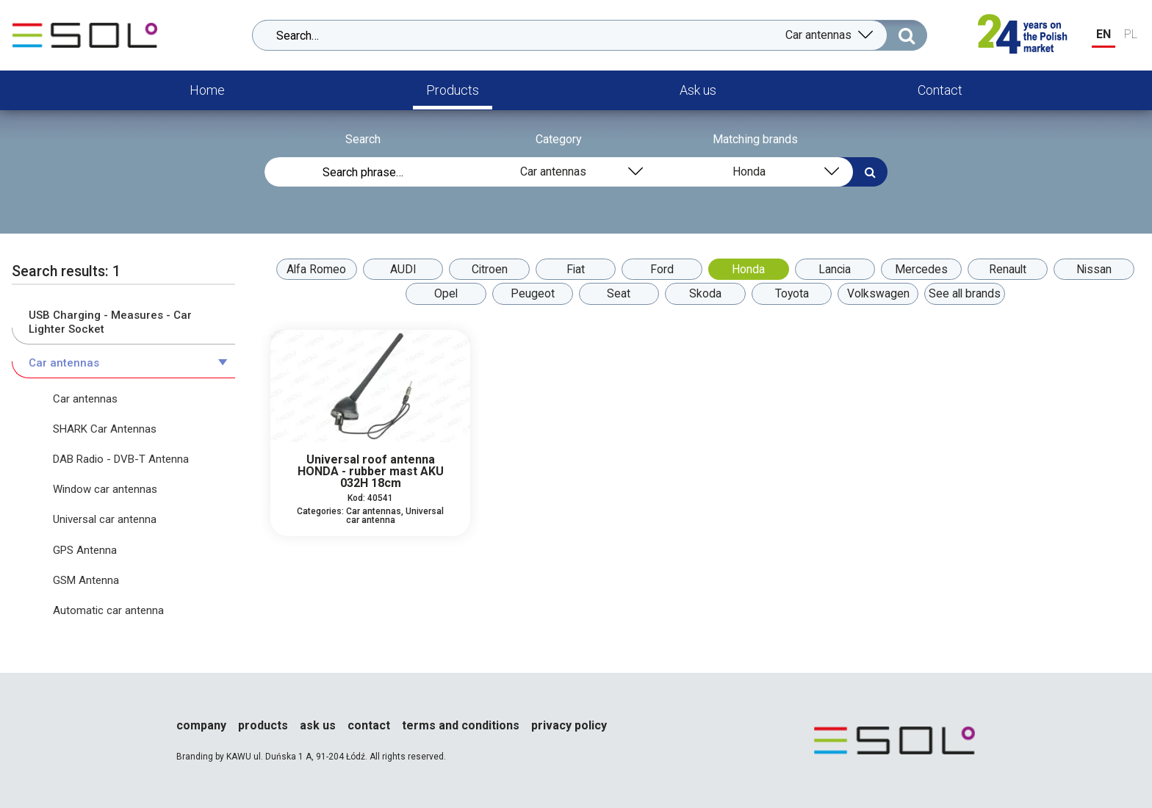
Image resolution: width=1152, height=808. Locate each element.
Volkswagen (881, 294)
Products (452, 90)
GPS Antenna (85, 550)
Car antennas (64, 362)
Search (363, 139)
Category (559, 139)
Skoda (705, 294)
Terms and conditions (460, 726)
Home (207, 90)
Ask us (698, 90)
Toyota (794, 294)
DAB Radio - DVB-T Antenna (121, 459)
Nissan (1102, 269)
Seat (617, 294)
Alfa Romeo (308, 269)
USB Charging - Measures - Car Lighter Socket (110, 322)
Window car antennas (105, 489)
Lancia (837, 269)
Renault (1014, 269)
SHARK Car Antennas (104, 429)
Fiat (573, 269)
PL (1130, 34)
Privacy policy (569, 726)
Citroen (485, 269)
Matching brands (755, 139)
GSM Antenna (86, 580)
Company (201, 726)
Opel (441, 294)
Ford (661, 269)
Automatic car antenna (108, 610)
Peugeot (529, 294)
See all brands (970, 294)
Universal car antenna (104, 519)
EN (1103, 34)
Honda (749, 269)
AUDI (397, 269)
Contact (940, 90)
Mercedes (925, 269)
